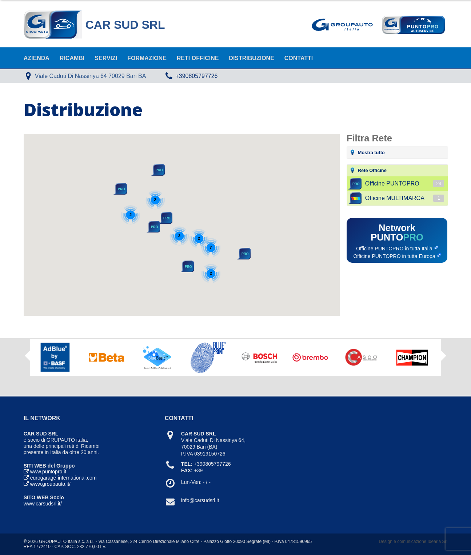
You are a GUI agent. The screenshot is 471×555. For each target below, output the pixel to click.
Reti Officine (198, 58)
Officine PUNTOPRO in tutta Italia (394, 248)
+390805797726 (196, 76)
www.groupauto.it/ (50, 484)
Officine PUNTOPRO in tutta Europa (394, 256)
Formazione (147, 58)
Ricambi (72, 58)
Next (443, 358)
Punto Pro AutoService (412, 24)
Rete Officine (372, 170)
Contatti (298, 58)
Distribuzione (251, 58)
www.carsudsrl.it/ (43, 504)
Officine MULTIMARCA (404, 198)
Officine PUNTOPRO (404, 183)
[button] (165, 218)
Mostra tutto (371, 152)
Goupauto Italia (343, 24)
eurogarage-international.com (63, 478)
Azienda (36, 58)
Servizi (106, 58)
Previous (27, 355)
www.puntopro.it (48, 471)
